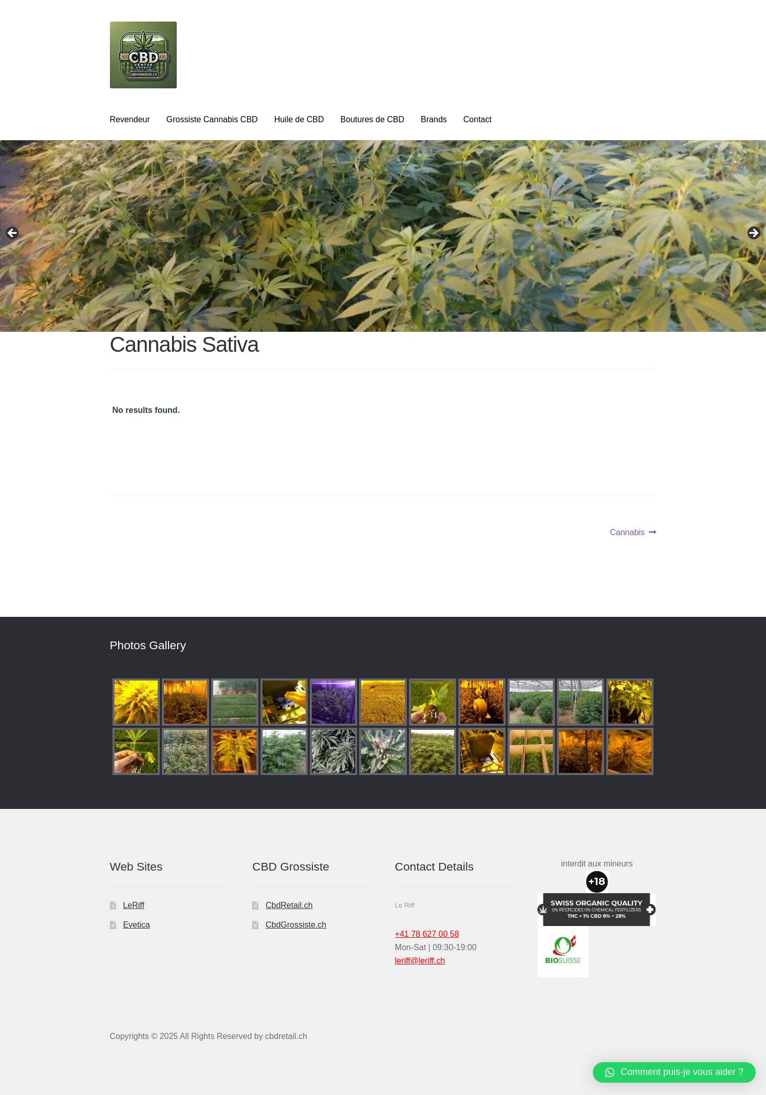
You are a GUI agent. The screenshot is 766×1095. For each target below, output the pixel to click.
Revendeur (130, 119)
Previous (13, 233)
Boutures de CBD (373, 119)
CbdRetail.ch (289, 905)
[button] (674, 1072)
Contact (477, 119)
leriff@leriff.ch (420, 960)
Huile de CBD (299, 119)
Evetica (136, 924)
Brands (434, 119)
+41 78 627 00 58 (427, 934)
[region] (383, 236)
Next (753, 233)
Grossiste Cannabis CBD (212, 119)
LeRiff (133, 905)
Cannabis (627, 532)
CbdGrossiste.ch (296, 924)
